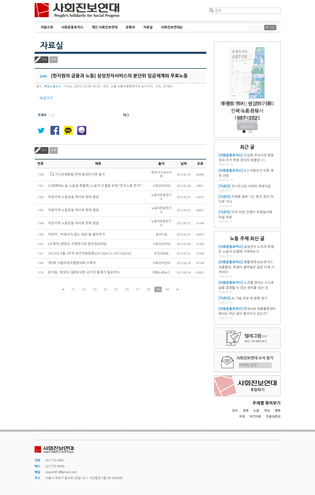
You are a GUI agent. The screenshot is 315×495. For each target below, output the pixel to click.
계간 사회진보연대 (104, 27)
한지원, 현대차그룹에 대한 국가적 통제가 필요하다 (84, 272)
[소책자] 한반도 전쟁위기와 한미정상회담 (77, 244)
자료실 (148, 27)
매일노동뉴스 (53, 86)
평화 (278, 410)
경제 (246, 410)
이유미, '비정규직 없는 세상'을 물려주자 (76, 234)
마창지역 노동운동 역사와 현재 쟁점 (73, 197)
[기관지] (224, 186)
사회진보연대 (77, 10)
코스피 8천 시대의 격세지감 (250, 186)
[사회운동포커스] (231, 155)
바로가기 (46, 98)
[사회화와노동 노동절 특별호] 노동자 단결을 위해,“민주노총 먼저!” (95, 185)
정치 (235, 410)
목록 (53, 59)
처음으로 (47, 27)
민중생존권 (273, 416)
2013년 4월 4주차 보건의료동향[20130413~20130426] (89, 253)
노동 (256, 410)
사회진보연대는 (172, 27)
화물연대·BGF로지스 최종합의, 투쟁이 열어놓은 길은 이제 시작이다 (247, 267)
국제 (242, 416)
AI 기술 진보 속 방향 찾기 (249, 298)
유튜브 (130, 27)
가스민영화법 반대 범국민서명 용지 (80, 174)
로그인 (270, 27)
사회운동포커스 (72, 27)
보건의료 (255, 416)
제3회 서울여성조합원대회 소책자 (72, 263)
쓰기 (44, 59)
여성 (267, 410)
